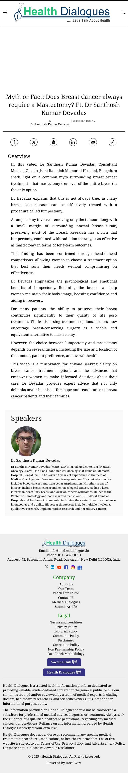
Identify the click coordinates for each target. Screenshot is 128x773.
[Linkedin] (73, 142)
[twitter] (34, 142)
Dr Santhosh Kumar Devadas (67, 164)
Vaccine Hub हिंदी (64, 662)
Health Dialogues (55, 756)
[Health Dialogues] (79, 567)
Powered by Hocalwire (64, 763)
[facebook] (14, 142)
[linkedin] (52, 568)
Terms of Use (51, 743)
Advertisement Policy (108, 743)
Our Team (66, 588)
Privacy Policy (66, 627)
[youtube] (59, 568)
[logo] (63, 13)
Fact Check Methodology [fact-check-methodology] (66, 653)
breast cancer (105, 177)
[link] (112, 142)
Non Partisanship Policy (66, 649)
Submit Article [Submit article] (66, 606)
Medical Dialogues (66, 602)
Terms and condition (66, 622)
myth (63, 177)
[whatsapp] (54, 142)
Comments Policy (66, 635)
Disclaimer (66, 640)
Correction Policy (66, 644)
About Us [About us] (66, 584)
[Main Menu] (5, 14)
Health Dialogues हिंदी (64, 672)
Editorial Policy (66, 631)
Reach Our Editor (66, 593)
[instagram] (72, 568)
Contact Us (66, 597)
